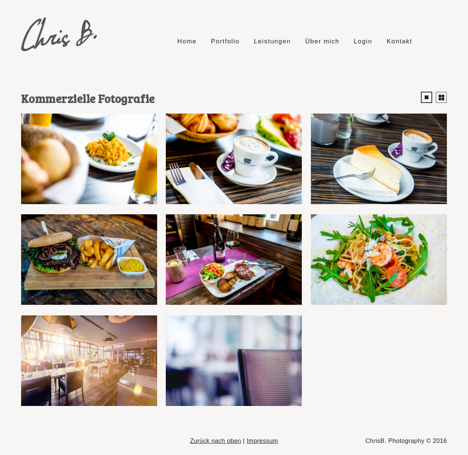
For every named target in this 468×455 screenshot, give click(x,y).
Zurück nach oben (215, 441)
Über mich (322, 41)
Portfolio (225, 41)
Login (363, 41)
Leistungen (272, 41)
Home (186, 41)
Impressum (262, 441)
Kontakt (399, 41)
